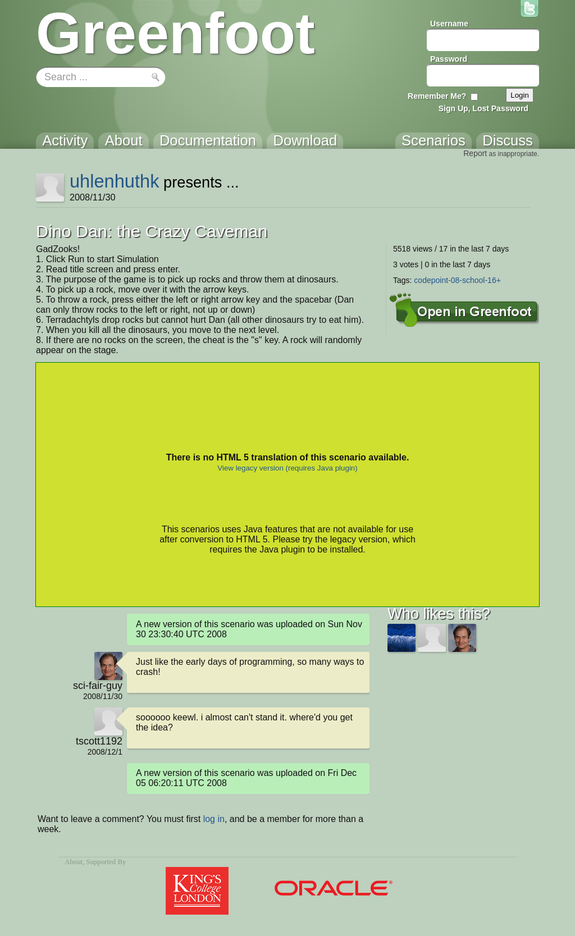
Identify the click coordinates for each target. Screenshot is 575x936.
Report (475, 153)
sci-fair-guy (97, 685)
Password (448, 58)
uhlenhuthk (114, 181)
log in (214, 819)
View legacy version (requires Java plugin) (287, 468)
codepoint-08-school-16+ (457, 280)
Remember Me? (437, 96)
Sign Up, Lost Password (483, 108)
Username (449, 23)
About (74, 862)
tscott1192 (99, 741)
